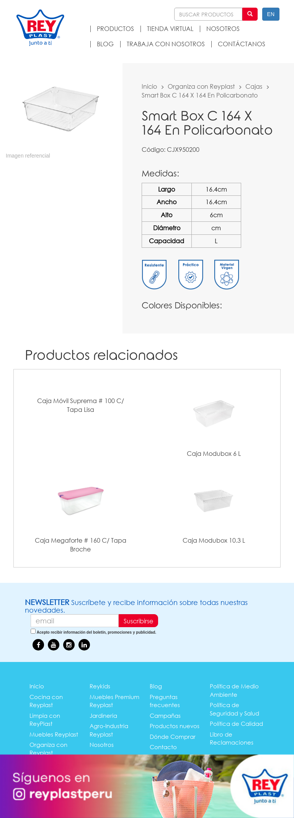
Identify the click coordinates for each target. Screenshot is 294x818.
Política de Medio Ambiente (234, 690)
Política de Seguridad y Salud (234, 709)
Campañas (165, 715)
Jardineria (103, 715)
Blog (156, 686)
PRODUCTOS (115, 28)
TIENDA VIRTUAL (170, 28)
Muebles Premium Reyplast (114, 701)
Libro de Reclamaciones (231, 738)
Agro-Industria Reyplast (109, 730)
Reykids (100, 686)
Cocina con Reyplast (46, 701)
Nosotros (102, 744)
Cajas (253, 86)
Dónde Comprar (173, 736)
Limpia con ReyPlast (44, 719)
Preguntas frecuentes (165, 701)
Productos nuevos (174, 726)
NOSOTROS (223, 28)
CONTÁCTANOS (241, 44)
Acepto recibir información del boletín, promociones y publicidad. (96, 632)
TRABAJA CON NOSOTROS (166, 44)
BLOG (105, 44)
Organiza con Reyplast (201, 86)
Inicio (149, 86)
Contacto (163, 747)
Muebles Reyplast (53, 734)
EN (270, 14)
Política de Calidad (236, 723)
